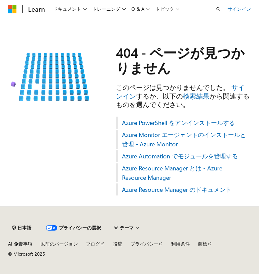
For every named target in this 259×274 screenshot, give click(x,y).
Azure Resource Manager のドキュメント (177, 189)
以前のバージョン (59, 244)
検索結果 (196, 95)
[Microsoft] (12, 9)
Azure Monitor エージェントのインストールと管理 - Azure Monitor (184, 139)
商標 (202, 244)
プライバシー (144, 244)
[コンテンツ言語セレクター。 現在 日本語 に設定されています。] (21, 228)
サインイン (239, 9)
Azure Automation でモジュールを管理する (180, 156)
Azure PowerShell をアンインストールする (178, 123)
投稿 (117, 244)
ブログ (93, 244)
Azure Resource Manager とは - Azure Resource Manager (172, 172)
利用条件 (180, 244)
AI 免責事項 (20, 244)
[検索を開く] (218, 9)
